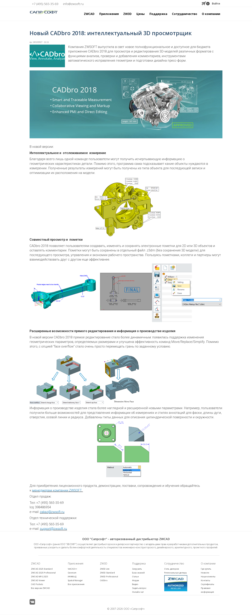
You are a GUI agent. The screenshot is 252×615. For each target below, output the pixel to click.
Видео (135, 584)
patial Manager (76, 580)
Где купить (206, 569)
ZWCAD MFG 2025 (39, 576)
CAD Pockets (37, 584)
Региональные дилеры (175, 572)
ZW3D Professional (109, 576)
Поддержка (139, 563)
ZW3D (103, 563)
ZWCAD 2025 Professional (43, 572)
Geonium (72, 572)
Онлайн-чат (138, 592)
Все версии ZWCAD (40, 588)
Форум (135, 580)
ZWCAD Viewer (38, 580)
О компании (208, 563)
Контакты (205, 580)
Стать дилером (171, 569)
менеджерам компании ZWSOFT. (57, 490)
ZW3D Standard (107, 572)
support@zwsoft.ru (53, 529)
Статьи (135, 576)
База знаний (138, 572)
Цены (140, 14)
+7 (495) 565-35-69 (45, 4)
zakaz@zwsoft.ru (52, 512)
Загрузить (137, 569)
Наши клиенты (208, 576)
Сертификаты (207, 584)
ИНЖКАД (72, 576)
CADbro (104, 580)
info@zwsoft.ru (73, 4)
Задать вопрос (139, 588)
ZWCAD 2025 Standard (42, 569)
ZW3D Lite (105, 569)
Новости (205, 572)
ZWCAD (35, 563)
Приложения (75, 563)
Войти (216, 3)
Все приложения (76, 584)
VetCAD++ (72, 569)
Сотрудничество (184, 14)
